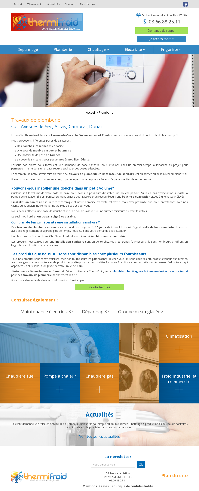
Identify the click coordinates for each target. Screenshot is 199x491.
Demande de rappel (161, 30)
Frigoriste (169, 49)
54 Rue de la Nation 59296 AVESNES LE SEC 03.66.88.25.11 (118, 477)
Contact (70, 4)
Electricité (133, 49)
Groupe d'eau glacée (139, 311)
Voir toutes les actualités (99, 436)
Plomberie (63, 49)
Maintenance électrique (45, 311)
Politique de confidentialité (132, 486)
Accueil (18, 4)
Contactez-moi (99, 287)
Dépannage (27, 49)
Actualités (53, 4)
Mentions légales (96, 486)
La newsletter (117, 456)
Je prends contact (161, 39)
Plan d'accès (87, 4)
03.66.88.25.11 (164, 21)
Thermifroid (34, 4)
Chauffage (97, 49)
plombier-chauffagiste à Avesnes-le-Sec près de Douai (150, 271)
